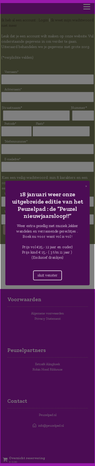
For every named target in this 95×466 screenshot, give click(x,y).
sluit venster (47, 274)
